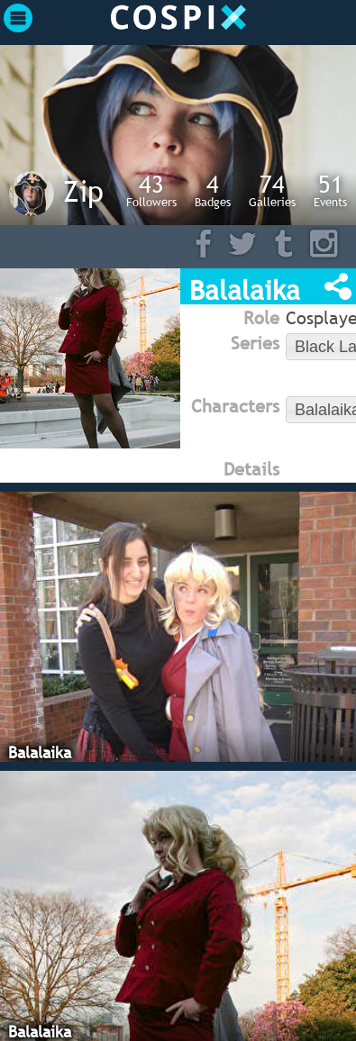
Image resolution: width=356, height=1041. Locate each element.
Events (330, 190)
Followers (151, 190)
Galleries (272, 190)
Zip (83, 191)
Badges (213, 190)
